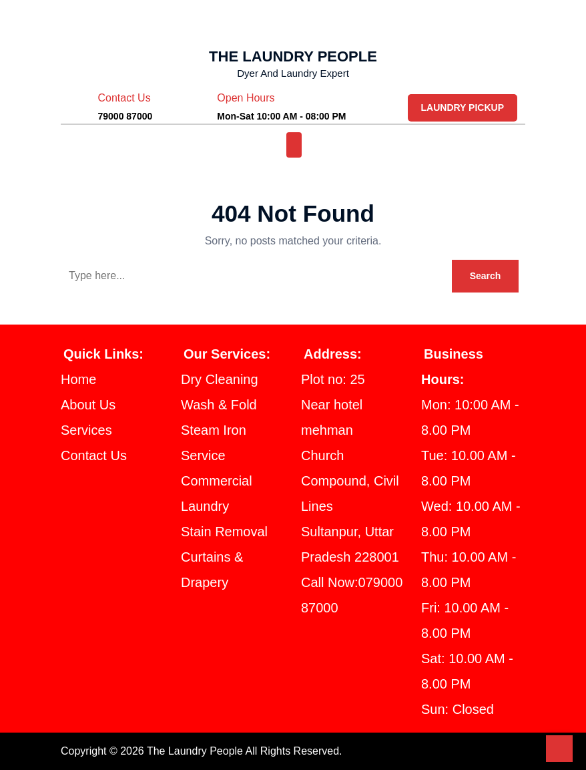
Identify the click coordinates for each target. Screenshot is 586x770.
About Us (90, 404)
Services (89, 430)
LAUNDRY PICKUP (464, 107)
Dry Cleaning (224, 379)
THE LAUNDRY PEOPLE (293, 56)
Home (81, 379)
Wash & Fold (223, 404)
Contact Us (98, 455)
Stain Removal (229, 531)
